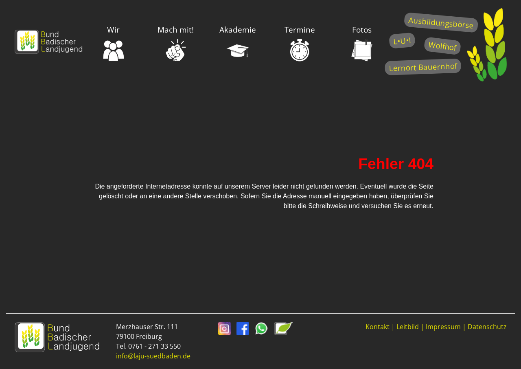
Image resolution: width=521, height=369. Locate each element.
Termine (300, 43)
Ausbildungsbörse (441, 23)
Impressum (443, 326)
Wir (113, 43)
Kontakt (378, 326)
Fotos (361, 43)
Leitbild (407, 326)
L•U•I (402, 40)
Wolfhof (442, 46)
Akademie (237, 43)
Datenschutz (487, 326)
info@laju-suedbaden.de (153, 355)
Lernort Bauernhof (423, 67)
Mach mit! (176, 43)
